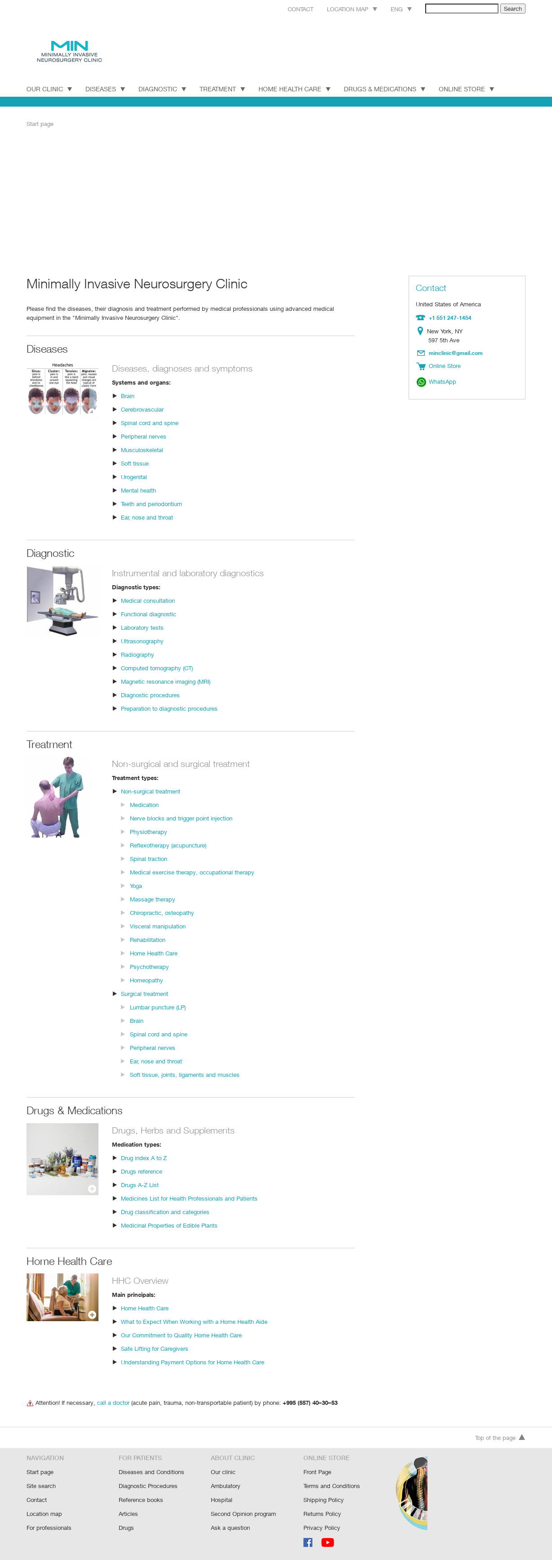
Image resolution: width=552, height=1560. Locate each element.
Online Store (472, 88)
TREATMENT (224, 88)
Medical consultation (147, 599)
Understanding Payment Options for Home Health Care (192, 1361)
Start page (40, 123)
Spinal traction (148, 858)
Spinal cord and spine (149, 422)
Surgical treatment (145, 993)
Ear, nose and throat (147, 516)
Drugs (126, 1527)
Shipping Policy (323, 1500)
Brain (127, 395)
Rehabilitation (147, 939)
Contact (287, 8)
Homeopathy (146, 979)
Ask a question (230, 1527)
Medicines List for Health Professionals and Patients (188, 1197)
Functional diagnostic (148, 613)
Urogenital (134, 476)
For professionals (49, 1527)
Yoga (136, 885)
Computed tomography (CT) (157, 667)
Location (422, 330)
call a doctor (111, 1402)
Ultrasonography (142, 640)
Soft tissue (134, 462)
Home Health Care (298, 88)
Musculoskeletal (142, 449)
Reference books (141, 1500)
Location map (340, 8)
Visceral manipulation (157, 925)
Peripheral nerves (144, 435)
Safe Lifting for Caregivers (154, 1348)
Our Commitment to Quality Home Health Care (181, 1334)
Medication (144, 804)
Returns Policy (322, 1514)
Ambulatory (225, 1487)
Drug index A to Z (143, 1157)
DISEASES (105, 88)
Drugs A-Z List (139, 1184)
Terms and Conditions (331, 1487)
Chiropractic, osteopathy (161, 912)
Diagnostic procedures (150, 694)
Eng (391, 8)
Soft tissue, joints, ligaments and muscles (183, 1074)
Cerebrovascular (142, 408)
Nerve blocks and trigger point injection (180, 817)
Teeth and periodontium (151, 503)
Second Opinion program (243, 1514)
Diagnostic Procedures (148, 1487)
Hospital (221, 1500)
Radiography (137, 653)
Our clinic (223, 1473)
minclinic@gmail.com (456, 352)
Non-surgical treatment (150, 790)
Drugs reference (142, 1170)
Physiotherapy (148, 831)
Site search (41, 1487)
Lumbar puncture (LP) (158, 1006)
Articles (128, 1514)
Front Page (317, 1473)
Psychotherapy (149, 966)
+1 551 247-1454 (449, 317)
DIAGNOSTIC (163, 88)
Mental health (138, 489)
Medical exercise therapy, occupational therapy (190, 871)
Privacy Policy (321, 1527)
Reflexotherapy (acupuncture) (168, 844)
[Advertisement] (276, 201)
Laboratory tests (142, 626)
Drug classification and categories (164, 1211)
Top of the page (500, 1439)
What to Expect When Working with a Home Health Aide (193, 1321)
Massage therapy (152, 898)
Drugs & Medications (389, 88)
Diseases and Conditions (151, 1473)
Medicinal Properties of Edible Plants (168, 1224)
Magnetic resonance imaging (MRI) (166, 680)
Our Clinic (49, 88)
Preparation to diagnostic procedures (168, 707)
